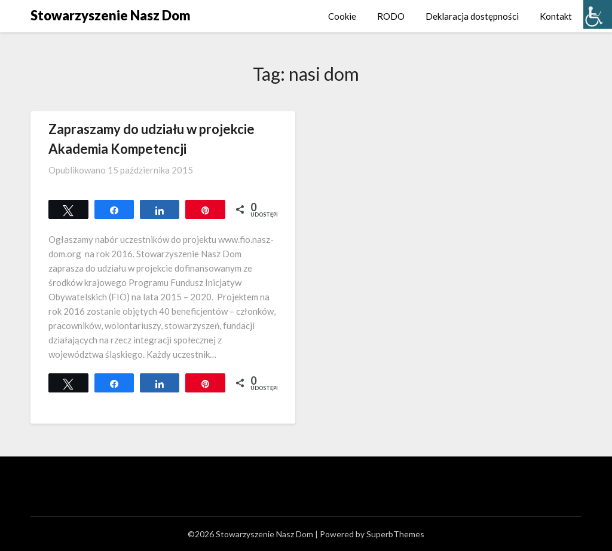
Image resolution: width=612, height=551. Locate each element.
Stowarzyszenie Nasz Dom (110, 15)
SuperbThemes (395, 534)
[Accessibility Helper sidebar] (597, 14)
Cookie (342, 16)
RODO (391, 16)
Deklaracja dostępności (472, 16)
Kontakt (556, 16)
